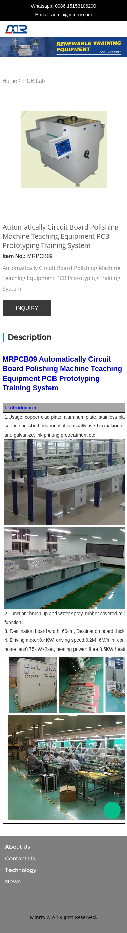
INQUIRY (27, 308)
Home (10, 81)
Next (115, 149)
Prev (11, 149)
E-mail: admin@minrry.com (63, 14)
